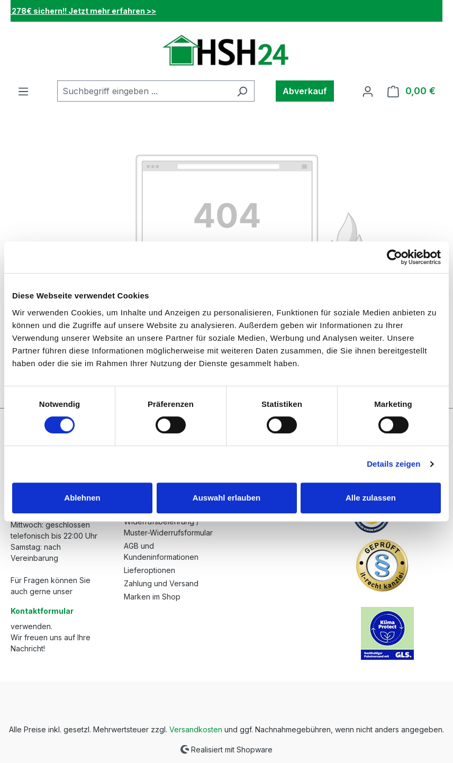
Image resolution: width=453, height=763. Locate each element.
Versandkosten (195, 729)
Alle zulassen (371, 497)
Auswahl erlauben (226, 497)
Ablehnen (82, 497)
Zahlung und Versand (161, 583)
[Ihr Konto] (367, 91)
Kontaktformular (42, 610)
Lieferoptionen (149, 570)
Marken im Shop (152, 596)
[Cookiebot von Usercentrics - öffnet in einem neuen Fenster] (394, 257)
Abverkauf (305, 91)
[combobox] (143, 91)
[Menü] (23, 91)
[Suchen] (242, 91)
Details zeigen (393, 463)
